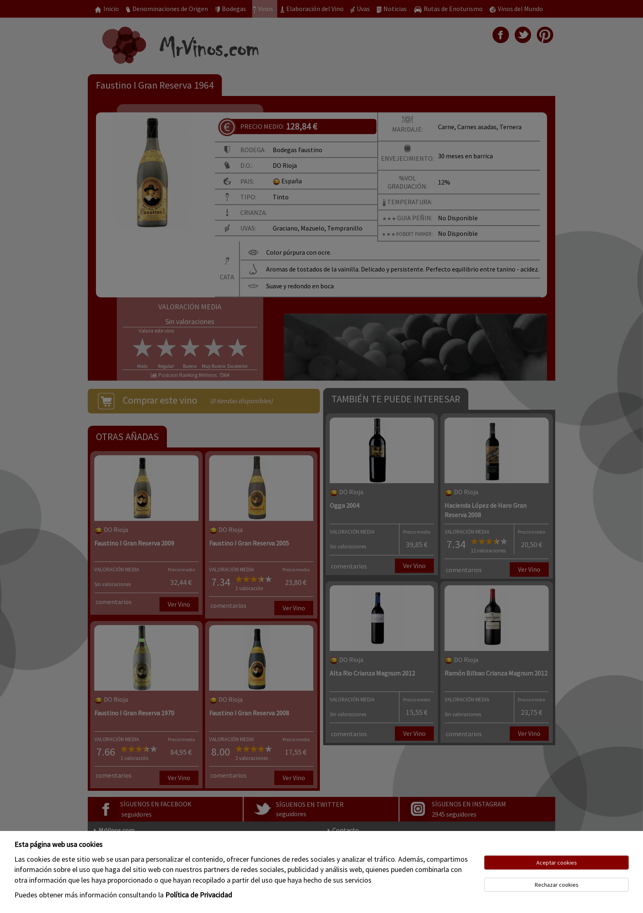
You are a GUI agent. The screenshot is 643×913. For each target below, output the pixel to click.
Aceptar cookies (556, 862)
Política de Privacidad (198, 894)
